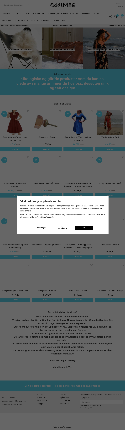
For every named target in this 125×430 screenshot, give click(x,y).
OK (84, 228)
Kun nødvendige (62, 227)
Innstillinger (41, 228)
